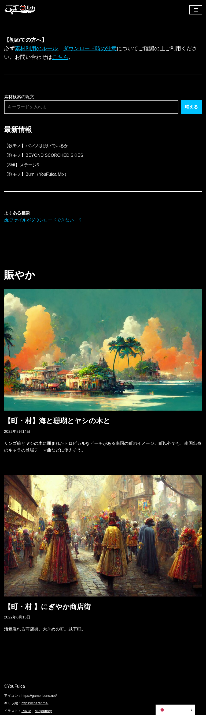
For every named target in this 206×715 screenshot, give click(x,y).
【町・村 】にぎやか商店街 (47, 607)
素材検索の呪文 (19, 96)
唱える (191, 107)
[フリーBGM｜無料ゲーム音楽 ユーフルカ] (20, 10)
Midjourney (43, 711)
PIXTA (26, 711)
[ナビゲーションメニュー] (195, 9)
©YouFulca (14, 686)
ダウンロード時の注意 (90, 48)
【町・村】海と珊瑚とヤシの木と (57, 421)
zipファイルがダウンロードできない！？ (43, 220)
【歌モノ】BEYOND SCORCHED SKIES (43, 155)
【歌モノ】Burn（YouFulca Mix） (36, 174)
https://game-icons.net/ (39, 696)
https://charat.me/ (34, 703)
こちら (60, 57)
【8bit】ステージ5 (21, 165)
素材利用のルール (36, 48)
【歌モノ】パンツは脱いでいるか (36, 145)
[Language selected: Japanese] (175, 710)
